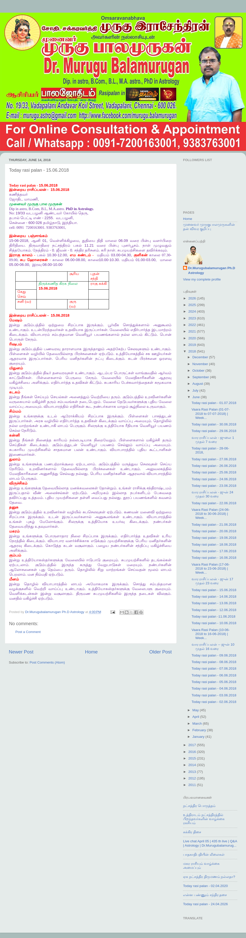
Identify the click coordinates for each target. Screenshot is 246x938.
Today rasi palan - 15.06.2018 (214, 590)
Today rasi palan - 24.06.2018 (214, 479)
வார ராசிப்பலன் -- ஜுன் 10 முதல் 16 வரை (213, 646)
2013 (192, 772)
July (195, 390)
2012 (192, 778)
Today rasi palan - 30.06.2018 (214, 424)
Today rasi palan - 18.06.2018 (214, 544)
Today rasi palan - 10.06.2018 (214, 623)
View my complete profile (202, 279)
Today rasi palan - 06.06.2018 (214, 675)
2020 (192, 338)
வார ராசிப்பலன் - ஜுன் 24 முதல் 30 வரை (212, 494)
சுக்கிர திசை (192, 832)
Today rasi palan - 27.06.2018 (214, 459)
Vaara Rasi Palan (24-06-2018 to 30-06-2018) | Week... (211, 514)
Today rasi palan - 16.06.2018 (214, 558)
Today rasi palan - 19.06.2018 (214, 538)
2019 (192, 345)
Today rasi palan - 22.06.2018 (214, 503)
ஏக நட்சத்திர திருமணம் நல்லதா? (209, 877)
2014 (192, 765)
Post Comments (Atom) (47, 662)
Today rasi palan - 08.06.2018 (214, 662)
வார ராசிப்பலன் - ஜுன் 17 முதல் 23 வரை (212, 581)
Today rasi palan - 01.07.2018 (214, 403)
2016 (192, 752)
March (197, 723)
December (200, 357)
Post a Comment (28, 632)
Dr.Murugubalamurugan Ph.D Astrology (211, 270)
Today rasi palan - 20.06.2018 (214, 531)
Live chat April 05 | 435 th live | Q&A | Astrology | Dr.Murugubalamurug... (210, 843)
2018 (192, 351)
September (201, 377)
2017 (192, 745)
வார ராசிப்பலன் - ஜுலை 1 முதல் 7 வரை (213, 440)
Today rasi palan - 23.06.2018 (214, 486)
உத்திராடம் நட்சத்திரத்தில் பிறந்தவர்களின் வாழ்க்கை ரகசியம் (204, 819)
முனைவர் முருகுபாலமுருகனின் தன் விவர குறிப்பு (209, 227)
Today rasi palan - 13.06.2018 (214, 603)
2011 (192, 785)
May (196, 710)
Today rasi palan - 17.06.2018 (214, 551)
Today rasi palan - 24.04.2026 (205, 904)
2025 (192, 305)
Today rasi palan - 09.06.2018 (214, 655)
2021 (192, 331)
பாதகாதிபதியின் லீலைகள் (204, 854)
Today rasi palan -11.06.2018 (213, 616)
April (196, 717)
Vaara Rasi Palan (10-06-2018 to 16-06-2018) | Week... (211, 634)
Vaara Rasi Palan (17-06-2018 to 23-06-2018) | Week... (211, 568)
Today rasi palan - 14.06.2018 (214, 596)
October (198, 370)
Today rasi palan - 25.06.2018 (214, 472)
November (200, 364)
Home (91, 651)
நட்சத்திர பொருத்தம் (199, 806)
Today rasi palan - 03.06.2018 (214, 695)
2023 (192, 318)
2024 (192, 311)
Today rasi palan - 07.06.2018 (214, 668)
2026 (192, 298)
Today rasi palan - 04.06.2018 (214, 688)
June (196, 397)
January (198, 737)
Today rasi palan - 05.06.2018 (214, 682)
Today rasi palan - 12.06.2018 (214, 610)
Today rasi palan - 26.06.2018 (214, 466)
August (198, 384)
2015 (192, 758)
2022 (192, 325)
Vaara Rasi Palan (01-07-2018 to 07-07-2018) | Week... (211, 413)
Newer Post (21, 651)
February (199, 730)
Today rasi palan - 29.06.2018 (214, 431)
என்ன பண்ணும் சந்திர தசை (205, 895)
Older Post (160, 651)
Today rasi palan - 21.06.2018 (214, 524)
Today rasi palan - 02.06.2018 (214, 702)
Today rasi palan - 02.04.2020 (205, 886)
